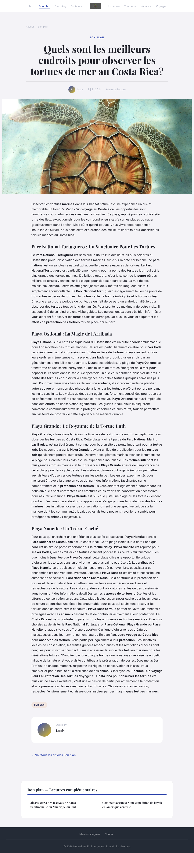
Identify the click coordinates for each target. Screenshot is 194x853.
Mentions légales (89, 834)
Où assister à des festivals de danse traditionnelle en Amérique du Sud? (53, 805)
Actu (31, 6)
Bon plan (44, 6)
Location (114, 6)
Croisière (76, 6)
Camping (60, 6)
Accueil (30, 26)
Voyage (161, 6)
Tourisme (130, 6)
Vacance (146, 6)
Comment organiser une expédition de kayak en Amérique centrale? (132, 805)
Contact (110, 834)
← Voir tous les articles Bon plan (53, 755)
